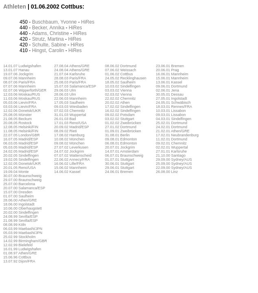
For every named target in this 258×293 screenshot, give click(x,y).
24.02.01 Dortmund (171, 127)
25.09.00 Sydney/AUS (174, 164)
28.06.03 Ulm (65, 94)
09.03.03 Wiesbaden (71, 107)
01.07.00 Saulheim (18, 196)
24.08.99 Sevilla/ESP (20, 216)
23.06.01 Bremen (170, 66)
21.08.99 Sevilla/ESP (20, 221)
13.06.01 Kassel (169, 82)
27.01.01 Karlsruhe (171, 151)
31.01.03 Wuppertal (70, 115)
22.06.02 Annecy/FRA (72, 159)
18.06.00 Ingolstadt (19, 204)
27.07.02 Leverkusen (71, 147)
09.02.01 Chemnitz (171, 143)
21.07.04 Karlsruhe (69, 74)
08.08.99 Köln (14, 225)
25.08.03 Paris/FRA (70, 82)
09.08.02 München (69, 143)
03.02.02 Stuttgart (119, 119)
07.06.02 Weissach (120, 70)
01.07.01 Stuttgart (119, 159)
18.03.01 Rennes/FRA (174, 107)
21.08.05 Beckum (17, 119)
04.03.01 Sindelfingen (173, 119)
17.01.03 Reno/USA (70, 123)
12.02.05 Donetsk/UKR (22, 164)
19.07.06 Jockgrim (18, 74)
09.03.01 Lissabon (171, 115)
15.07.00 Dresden (18, 192)
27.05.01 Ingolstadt (171, 98)
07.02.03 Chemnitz (69, 111)
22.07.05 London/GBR (21, 135)
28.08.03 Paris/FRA (70, 78)
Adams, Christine (50, 33)
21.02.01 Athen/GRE (173, 131)
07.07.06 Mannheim (19, 86)
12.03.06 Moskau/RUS (21, 94)
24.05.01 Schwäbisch (173, 103)
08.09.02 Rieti (65, 131)
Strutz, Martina (48, 39)
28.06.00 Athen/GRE (20, 200)
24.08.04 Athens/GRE (72, 70)
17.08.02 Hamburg (69, 135)
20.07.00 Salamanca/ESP (24, 188)
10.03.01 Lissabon (171, 111)
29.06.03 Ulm (65, 90)
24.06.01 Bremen (119, 172)
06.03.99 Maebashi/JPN (22, 229)
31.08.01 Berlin (117, 135)
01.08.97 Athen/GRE (20, 253)
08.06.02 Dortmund (120, 66)
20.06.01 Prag (167, 70)
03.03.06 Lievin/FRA (20, 107)
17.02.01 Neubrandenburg (177, 135)
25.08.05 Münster (17, 115)
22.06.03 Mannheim (70, 98)
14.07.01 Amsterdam (122, 151)
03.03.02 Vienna (118, 90)
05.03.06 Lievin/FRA (20, 103)
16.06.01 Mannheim (172, 74)
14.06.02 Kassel (67, 172)
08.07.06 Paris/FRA (19, 82)
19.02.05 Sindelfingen (21, 159)
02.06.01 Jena (167, 90)
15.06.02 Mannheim (70, 168)
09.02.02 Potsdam (120, 115)
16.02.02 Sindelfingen (122, 111)
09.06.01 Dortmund (171, 86)
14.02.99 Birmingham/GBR (25, 241)
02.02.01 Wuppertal (172, 147)
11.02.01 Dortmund (171, 139)
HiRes (87, 22)
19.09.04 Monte (16, 172)
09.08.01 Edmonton (121, 139)
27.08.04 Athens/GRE (72, 66)
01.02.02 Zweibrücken (123, 123)
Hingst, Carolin (48, 50)
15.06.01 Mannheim (172, 78)
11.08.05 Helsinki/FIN (20, 131)
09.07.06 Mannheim (19, 78)
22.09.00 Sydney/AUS (174, 168)
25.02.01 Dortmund (171, 123)
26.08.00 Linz (167, 172)
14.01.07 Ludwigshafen (22, 66)
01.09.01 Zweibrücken (123, 131)
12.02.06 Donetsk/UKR (22, 111)
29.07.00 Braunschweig (22, 180)
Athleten (14, 6)
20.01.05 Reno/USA (19, 168)
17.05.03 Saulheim (69, 103)
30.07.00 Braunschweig (22, 176)
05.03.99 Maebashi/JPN (22, 233)
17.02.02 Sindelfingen (122, 107)
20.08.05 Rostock (17, 123)
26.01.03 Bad (65, 119)
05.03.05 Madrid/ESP (20, 147)
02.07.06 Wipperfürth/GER (24, 90)
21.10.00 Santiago (171, 155)
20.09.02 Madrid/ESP (71, 127)
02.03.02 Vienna (118, 94)
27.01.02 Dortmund (120, 127)
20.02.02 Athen (117, 103)
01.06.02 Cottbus (119, 74)
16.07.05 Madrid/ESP (20, 139)
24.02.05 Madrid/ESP (20, 151)
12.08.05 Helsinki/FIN (20, 127)
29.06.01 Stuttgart (119, 168)
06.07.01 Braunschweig (124, 155)
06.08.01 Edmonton (121, 143)
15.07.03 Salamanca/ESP (75, 86)
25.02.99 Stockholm (19, 237)
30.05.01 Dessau (170, 94)
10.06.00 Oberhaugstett (22, 208)
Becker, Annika (48, 28)
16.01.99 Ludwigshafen (22, 249)
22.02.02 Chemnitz (120, 98)
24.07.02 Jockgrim (69, 151)
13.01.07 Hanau (16, 70)
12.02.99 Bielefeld (18, 245)
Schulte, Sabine (49, 45)
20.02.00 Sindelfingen (21, 212)
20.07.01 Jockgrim (120, 147)
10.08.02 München (69, 139)
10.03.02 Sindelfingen (122, 86)
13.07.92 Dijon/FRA (19, 261)
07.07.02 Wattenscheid (73, 155)
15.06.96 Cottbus (17, 257)
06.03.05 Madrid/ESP (20, 143)
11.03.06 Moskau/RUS (21, 98)
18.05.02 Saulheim (120, 82)
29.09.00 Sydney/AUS (174, 159)
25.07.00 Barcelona (19, 184)
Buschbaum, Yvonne (54, 22)
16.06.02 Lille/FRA (69, 164)
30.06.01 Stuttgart (119, 164)
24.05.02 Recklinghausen (125, 78)
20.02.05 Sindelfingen (21, 155)
